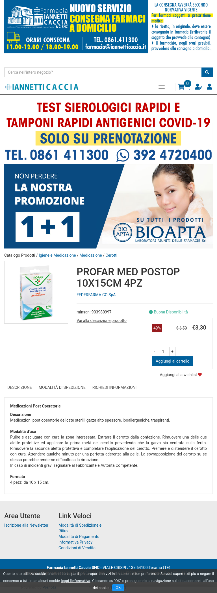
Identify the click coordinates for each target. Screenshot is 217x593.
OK (118, 587)
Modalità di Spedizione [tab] (62, 387)
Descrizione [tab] (19, 387)
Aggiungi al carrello (172, 361)
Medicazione (90, 255)
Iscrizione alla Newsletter (26, 525)
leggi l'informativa (75, 581)
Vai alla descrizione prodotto (102, 320)
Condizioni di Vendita (77, 548)
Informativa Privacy (75, 542)
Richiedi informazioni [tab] (114, 387)
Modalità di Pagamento (78, 536)
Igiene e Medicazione (57, 255)
